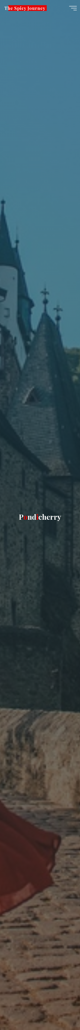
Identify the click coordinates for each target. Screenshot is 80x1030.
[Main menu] (73, 8)
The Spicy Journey (24, 8)
